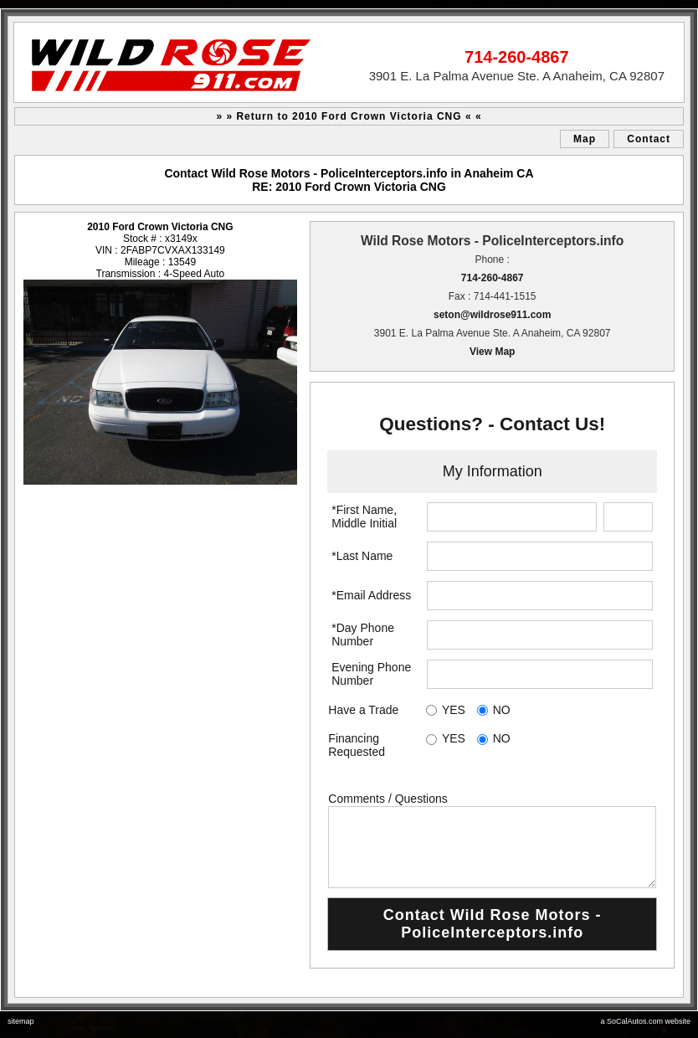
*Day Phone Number (362, 634)
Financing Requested (356, 745)
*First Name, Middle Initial (364, 516)
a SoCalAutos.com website (645, 1021)
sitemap (21, 1021)
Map (584, 139)
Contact (648, 139)
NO (502, 710)
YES (453, 710)
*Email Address (371, 595)
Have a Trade (363, 710)
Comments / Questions (387, 798)
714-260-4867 (492, 278)
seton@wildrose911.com (492, 315)
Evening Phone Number (371, 673)
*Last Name (362, 556)
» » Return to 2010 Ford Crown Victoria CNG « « (348, 116)
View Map (492, 351)
